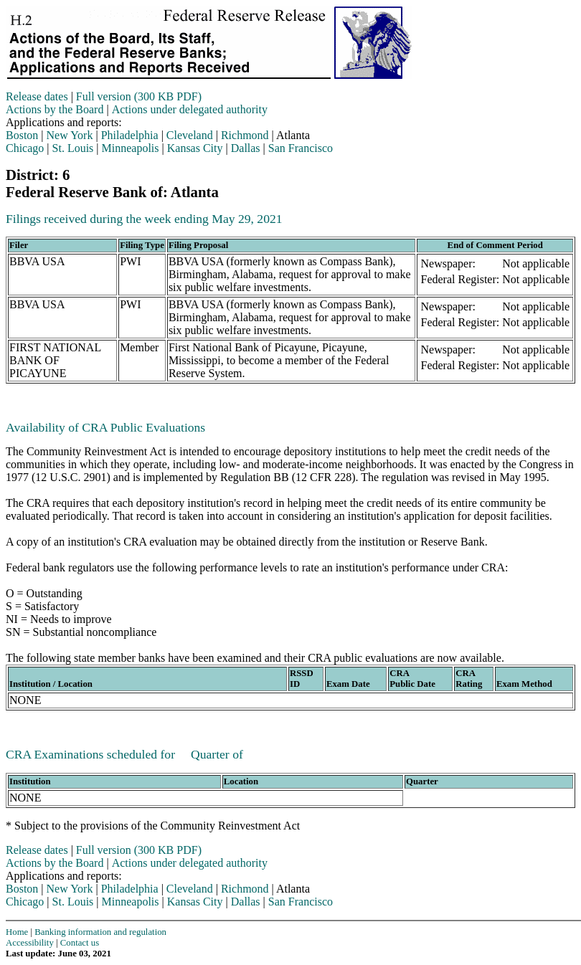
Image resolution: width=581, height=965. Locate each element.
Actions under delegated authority (190, 109)
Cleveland (189, 135)
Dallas (245, 148)
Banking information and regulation (100, 932)
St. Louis (73, 148)
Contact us (79, 943)
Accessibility (30, 943)
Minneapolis (130, 148)
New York (70, 135)
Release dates (37, 96)
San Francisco (300, 148)
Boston (22, 135)
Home (17, 932)
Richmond (245, 135)
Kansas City (195, 148)
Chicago (25, 148)
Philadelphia (130, 135)
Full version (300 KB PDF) (139, 96)
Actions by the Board (54, 109)
